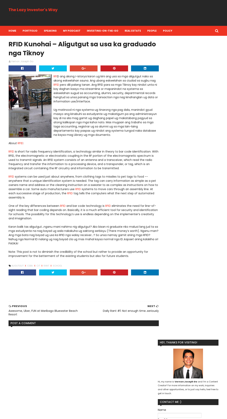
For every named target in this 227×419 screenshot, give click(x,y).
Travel (159, 395)
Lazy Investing (195, 369)
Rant (47, 266)
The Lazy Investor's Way (33, 10)
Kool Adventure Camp (168, 369)
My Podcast (72, 30)
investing (173, 395)
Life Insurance (163, 375)
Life (211, 369)
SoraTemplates (32, 413)
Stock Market (200, 388)
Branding (160, 363)
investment (190, 395)
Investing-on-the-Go (103, 30)
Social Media (179, 388)
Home (12, 30)
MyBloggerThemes (56, 413)
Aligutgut (18, 266)
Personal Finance (165, 382)
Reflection (161, 388)
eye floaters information (26, 362)
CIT (39, 266)
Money (181, 375)
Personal (207, 375)
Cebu (30, 266)
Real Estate (133, 30)
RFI (55, 77)
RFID (62, 85)
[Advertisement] (146, 13)
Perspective (187, 382)
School (57, 266)
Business (176, 363)
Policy (167, 30)
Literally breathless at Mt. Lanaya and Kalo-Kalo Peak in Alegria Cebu (50, 397)
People (152, 30)
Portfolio (30, 30)
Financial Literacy (196, 363)
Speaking (50, 30)
